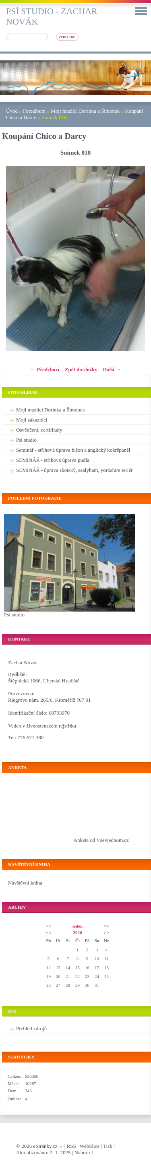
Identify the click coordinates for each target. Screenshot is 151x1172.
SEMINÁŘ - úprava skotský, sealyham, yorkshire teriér (74, 470)
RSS (71, 1146)
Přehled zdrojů (31, 1028)
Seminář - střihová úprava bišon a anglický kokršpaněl (73, 450)
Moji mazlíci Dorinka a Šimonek (85, 111)
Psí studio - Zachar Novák (51, 16)
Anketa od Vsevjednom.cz (101, 840)
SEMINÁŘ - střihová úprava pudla (52, 460)
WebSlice (90, 1146)
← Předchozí (44, 369)
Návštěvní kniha (25, 883)
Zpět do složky (81, 369)
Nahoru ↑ (84, 1152)
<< (48, 926)
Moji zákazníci (32, 420)
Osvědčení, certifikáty (39, 430)
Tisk (107, 1146)
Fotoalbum (34, 111)
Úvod (12, 111)
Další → (112, 369)
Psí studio (26, 440)
